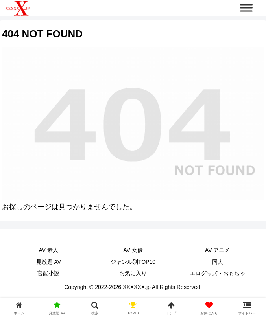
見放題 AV (48, 262)
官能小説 (48, 273)
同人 (217, 262)
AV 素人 (49, 250)
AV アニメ (217, 250)
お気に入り (133, 273)
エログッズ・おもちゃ (217, 273)
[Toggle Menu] (246, 7)
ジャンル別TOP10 (133, 262)
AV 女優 (133, 250)
